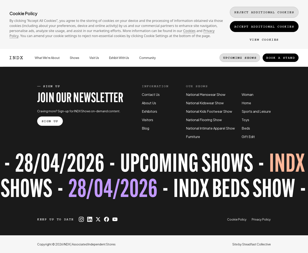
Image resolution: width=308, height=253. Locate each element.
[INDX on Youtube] (114, 219)
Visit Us (91, 61)
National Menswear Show (205, 94)
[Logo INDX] (16, 57)
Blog (145, 128)
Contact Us (151, 94)
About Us (149, 103)
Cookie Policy (237, 219)
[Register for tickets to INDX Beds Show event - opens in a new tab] (154, 178)
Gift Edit (248, 136)
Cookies (189, 30)
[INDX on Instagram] (81, 219)
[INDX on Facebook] (106, 219)
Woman (247, 94)
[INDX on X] (98, 219)
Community (145, 61)
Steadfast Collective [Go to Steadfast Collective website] (256, 244)
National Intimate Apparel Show (210, 128)
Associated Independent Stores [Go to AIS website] (94, 244)
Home (246, 103)
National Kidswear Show (205, 103)
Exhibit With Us (116, 61)
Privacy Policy (261, 219)
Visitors (147, 120)
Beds (246, 128)
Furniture (193, 136)
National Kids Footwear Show (209, 111)
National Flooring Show (204, 120)
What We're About (45, 61)
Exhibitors (149, 111)
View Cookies (264, 39)
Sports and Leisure (256, 111)
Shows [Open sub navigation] (72, 61)
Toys (245, 120)
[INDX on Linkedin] (89, 219)
